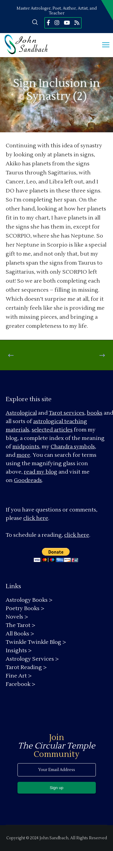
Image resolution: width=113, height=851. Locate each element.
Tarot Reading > (26, 667)
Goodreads (28, 480)
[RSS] (76, 22)
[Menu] (103, 45)
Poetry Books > (25, 608)
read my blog (40, 472)
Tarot (55, 413)
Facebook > (20, 684)
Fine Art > (19, 675)
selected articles (52, 429)
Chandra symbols (73, 446)
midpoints (25, 446)
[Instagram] (57, 22)
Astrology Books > (29, 600)
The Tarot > (20, 625)
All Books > (20, 633)
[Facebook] (48, 22)
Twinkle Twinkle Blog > (36, 642)
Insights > (19, 650)
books (94, 413)
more (23, 455)
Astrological (21, 413)
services (74, 413)
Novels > (17, 616)
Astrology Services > (32, 659)
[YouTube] (67, 22)
